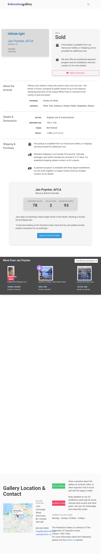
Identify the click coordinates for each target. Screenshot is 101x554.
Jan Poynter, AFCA (20, 41)
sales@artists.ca (43, 534)
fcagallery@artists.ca (45, 531)
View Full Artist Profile (49, 235)
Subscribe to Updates (58, 503)
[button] (88, 4)
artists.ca (70, 540)
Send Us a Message (58, 486)
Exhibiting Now (11, 278)
